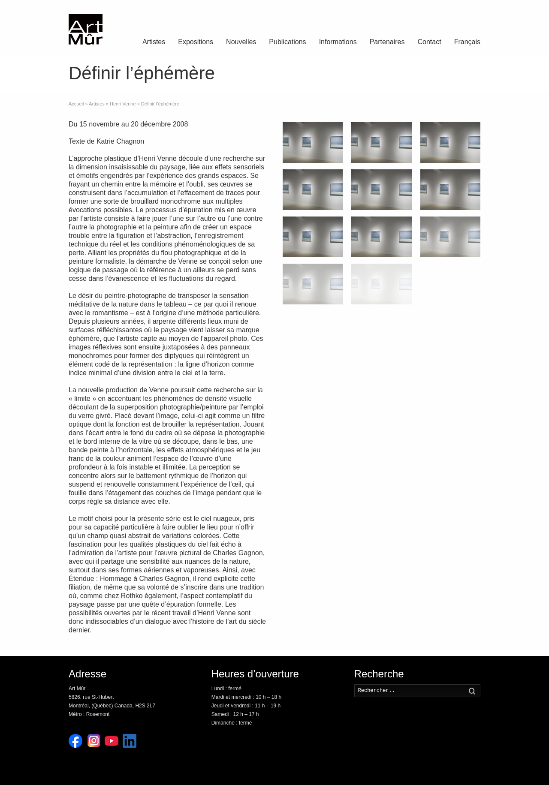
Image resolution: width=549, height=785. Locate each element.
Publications (287, 41)
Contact (429, 41)
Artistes (153, 41)
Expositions (195, 41)
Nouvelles (241, 41)
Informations (338, 41)
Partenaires (387, 41)
